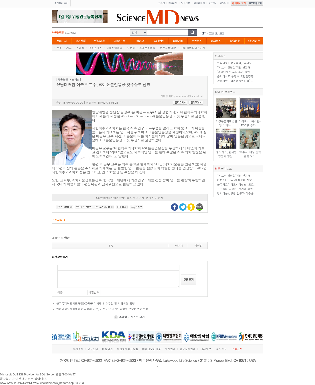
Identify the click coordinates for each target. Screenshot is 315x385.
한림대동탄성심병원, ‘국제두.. (235, 63)
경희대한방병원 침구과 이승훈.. (236, 193)
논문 (59, 48)
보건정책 (80, 41)
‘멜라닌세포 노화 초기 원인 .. (235, 72)
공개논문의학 (147, 48)
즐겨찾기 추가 (61, 3)
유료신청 (185, 3)
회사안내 (170, 349)
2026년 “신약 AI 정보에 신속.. (235, 180)
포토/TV (212, 3)
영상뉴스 (197, 41)
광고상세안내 (187, 349)
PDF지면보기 (255, 3)
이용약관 (107, 349)
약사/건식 (159, 41)
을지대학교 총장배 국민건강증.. (236, 76)
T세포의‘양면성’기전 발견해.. (234, 67)
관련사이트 (254, 41)
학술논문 (235, 41)
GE (216, 33)
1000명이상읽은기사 (192, 48)
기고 (69, 48)
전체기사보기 (239, 3)
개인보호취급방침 (127, 349)
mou (211, 33)
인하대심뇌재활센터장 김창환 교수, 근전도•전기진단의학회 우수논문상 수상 (102, 309)
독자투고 (221, 349)
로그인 (161, 3)
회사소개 (78, 349)
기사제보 (205, 349)
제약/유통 (119, 41)
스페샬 (80, 48)
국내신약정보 (114, 48)
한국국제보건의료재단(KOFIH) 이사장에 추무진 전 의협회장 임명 (95, 303)
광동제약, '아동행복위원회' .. (235, 81)
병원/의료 (99, 41)
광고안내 (92, 349)
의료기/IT (178, 41)
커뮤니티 (224, 3)
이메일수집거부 (151, 349)
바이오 (140, 41)
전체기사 (61, 41)
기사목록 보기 (132, 316)
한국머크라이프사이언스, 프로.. (236, 184)
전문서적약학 (168, 48)
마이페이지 (199, 3)
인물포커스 (95, 48)
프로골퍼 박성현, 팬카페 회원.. (236, 189)
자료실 (131, 48)
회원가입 (173, 3)
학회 (221, 33)
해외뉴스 (216, 41)
